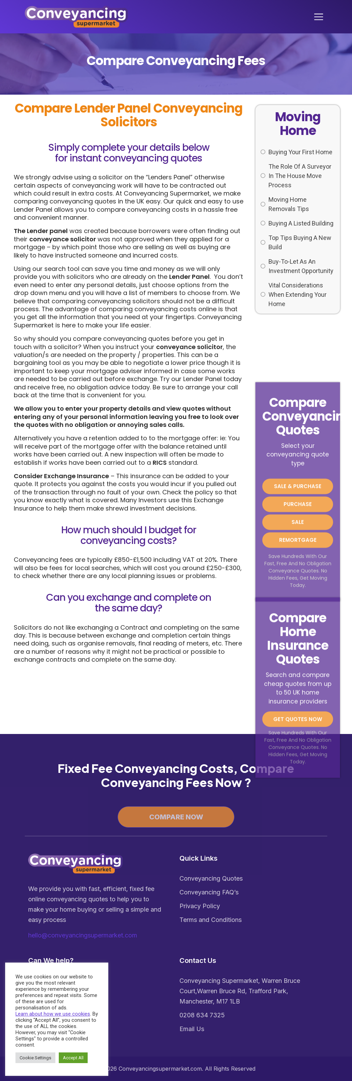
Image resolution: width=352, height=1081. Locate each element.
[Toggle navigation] (320, 16)
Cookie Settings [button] (35, 1057)
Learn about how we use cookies (52, 1014)
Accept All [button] (73, 1057)
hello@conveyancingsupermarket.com (82, 935)
